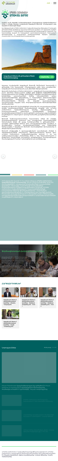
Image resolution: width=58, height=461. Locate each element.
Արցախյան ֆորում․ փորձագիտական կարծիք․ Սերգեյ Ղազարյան (10, 302)
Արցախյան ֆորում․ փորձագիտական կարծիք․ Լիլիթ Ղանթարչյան (10, 324)
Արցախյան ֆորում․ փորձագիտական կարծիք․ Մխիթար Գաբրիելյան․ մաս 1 (29, 303)
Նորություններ (9, 349)
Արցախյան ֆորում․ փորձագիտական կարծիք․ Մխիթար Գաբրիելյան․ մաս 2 (47, 303)
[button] (3, 157)
